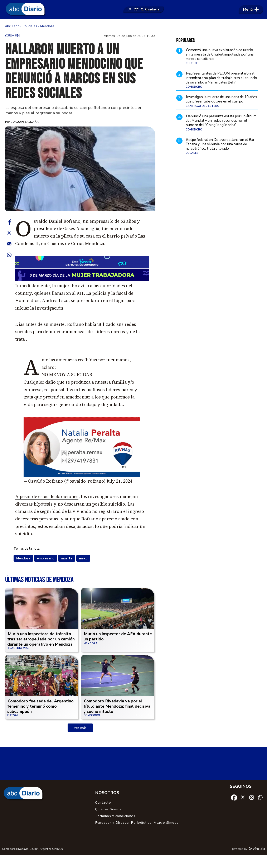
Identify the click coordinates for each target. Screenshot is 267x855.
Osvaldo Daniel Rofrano (57, 221)
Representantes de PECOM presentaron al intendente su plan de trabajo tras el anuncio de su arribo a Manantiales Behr (221, 78)
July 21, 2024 (119, 481)
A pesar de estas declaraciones (46, 496)
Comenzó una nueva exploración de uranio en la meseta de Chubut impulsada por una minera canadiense (219, 54)
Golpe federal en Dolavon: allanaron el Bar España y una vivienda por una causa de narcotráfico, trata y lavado (220, 144)
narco (83, 558)
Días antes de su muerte (39, 324)
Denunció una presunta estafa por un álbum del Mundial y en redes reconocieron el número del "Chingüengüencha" (221, 121)
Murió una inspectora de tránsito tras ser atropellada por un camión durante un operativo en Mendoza (41, 639)
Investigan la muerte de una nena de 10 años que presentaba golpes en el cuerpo (221, 99)
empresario (45, 558)
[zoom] (80, 168)
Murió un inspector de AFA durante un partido (117, 636)
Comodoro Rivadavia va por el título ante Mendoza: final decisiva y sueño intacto (116, 706)
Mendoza (23, 558)
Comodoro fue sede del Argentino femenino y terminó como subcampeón (40, 706)
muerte (66, 558)
